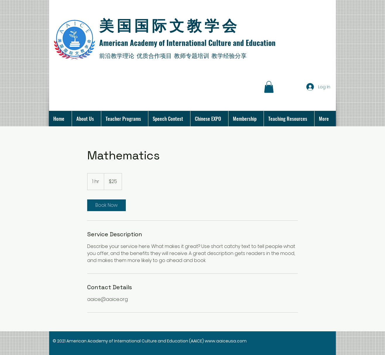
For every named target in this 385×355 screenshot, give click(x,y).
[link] (106, 205)
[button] (269, 87)
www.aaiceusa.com (226, 341)
